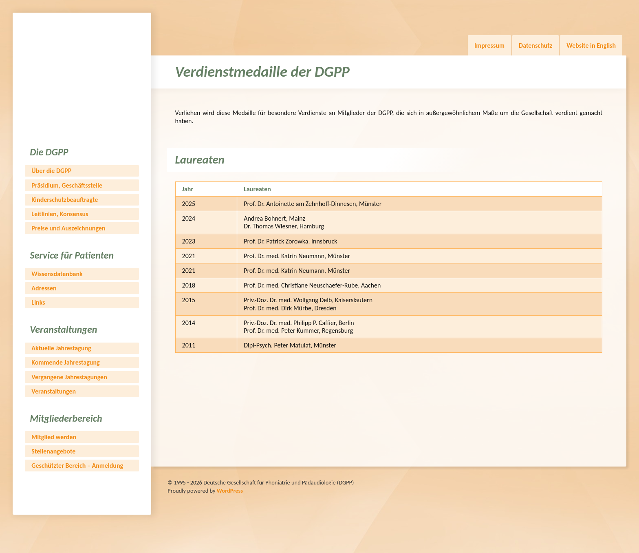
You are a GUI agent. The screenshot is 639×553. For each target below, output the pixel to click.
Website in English (591, 45)
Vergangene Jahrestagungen (69, 377)
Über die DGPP (51, 171)
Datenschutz (535, 45)
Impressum (489, 45)
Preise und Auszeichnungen (68, 228)
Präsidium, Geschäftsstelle (66, 185)
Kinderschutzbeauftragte (64, 200)
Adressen (43, 288)
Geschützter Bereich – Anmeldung (77, 465)
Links (38, 302)
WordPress (230, 490)
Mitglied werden (53, 437)
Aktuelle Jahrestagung (61, 348)
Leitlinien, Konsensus (59, 214)
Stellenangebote (53, 451)
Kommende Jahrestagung (65, 362)
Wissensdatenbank (56, 274)
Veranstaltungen (53, 391)
